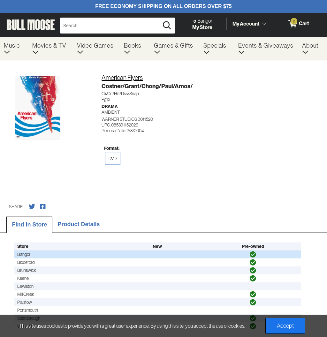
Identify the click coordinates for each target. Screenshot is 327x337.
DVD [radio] (113, 158)
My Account (246, 23)
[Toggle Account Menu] (264, 24)
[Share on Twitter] (32, 206)
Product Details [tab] (78, 224)
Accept (285, 325)
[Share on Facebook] (43, 206)
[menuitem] (14, 48)
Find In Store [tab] (29, 224)
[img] (253, 254)
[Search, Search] (110, 25)
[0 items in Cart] (298, 24)
